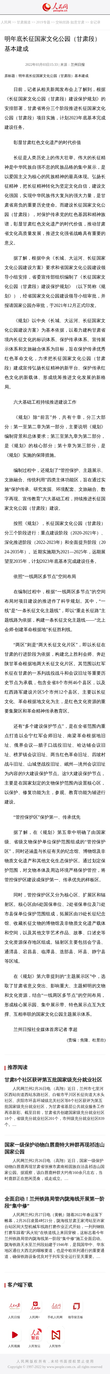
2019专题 (43, 22)
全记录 (95, 22)
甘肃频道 (24, 22)
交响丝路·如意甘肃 (70, 22)
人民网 (6, 22)
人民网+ (35, 1308)
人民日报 (15, 1308)
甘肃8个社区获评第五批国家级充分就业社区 (53, 1080)
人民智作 (55, 1337)
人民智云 (35, 1337)
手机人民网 (55, 1308)
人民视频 (15, 1337)
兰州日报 (78, 65)
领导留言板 (76, 1308)
